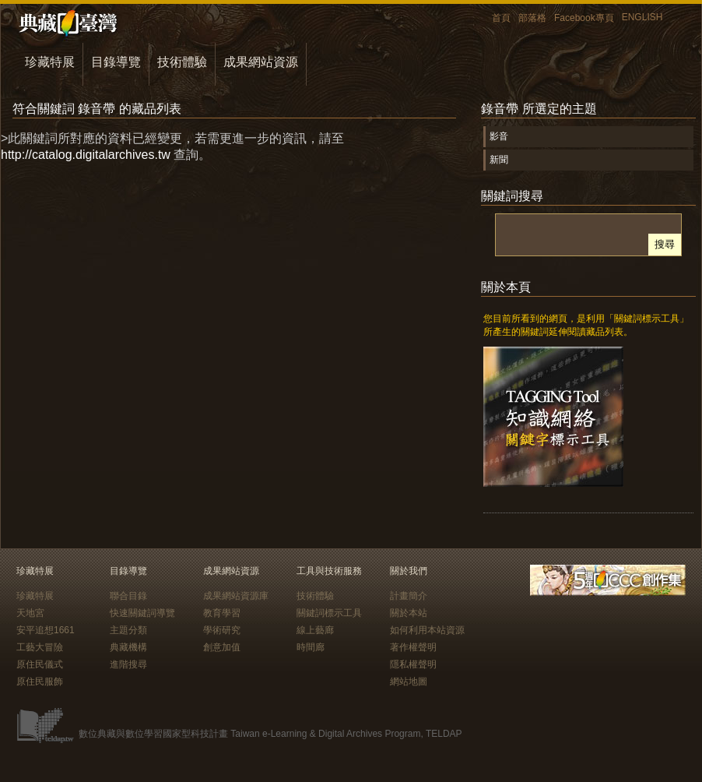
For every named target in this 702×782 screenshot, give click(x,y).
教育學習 (221, 613)
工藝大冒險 (39, 647)
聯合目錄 (128, 595)
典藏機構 (128, 647)
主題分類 (128, 630)
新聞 (499, 159)
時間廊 (311, 647)
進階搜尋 (128, 664)
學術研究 (221, 630)
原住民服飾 (39, 681)
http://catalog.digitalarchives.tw (85, 154)
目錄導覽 (116, 62)
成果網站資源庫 (236, 595)
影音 (499, 136)
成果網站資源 (260, 62)
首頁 (501, 17)
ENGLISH (642, 17)
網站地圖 (408, 681)
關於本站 (408, 613)
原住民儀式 (39, 664)
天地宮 (30, 613)
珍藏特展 (50, 62)
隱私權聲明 (413, 664)
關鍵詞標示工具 (329, 613)
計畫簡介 (408, 595)
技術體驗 (182, 62)
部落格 (532, 17)
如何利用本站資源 (427, 630)
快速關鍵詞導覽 (142, 613)
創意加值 (221, 647)
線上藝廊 (315, 630)
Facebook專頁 (584, 17)
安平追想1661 (45, 630)
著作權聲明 (413, 647)
